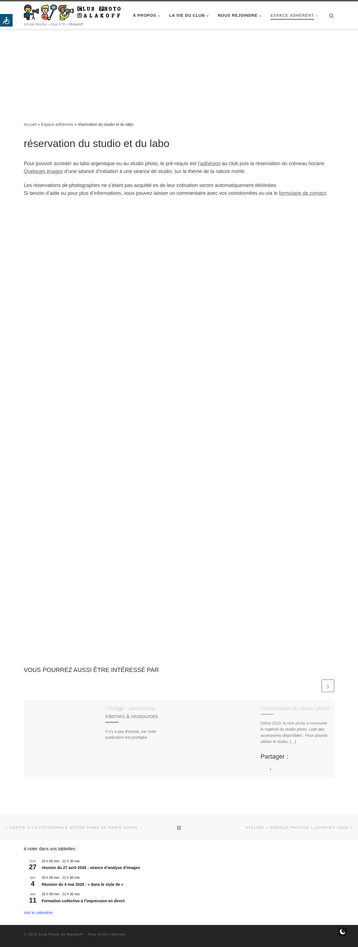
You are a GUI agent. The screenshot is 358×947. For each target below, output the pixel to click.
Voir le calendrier (38, 912)
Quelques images (43, 171)
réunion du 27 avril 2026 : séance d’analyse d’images (91, 867)
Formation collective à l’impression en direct (83, 901)
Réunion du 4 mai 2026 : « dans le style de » (82, 884)
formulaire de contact (302, 193)
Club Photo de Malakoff (61, 934)
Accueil (30, 124)
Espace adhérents (57, 124)
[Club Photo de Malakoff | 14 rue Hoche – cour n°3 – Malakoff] (72, 11)
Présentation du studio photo (295, 708)
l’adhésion (209, 163)
